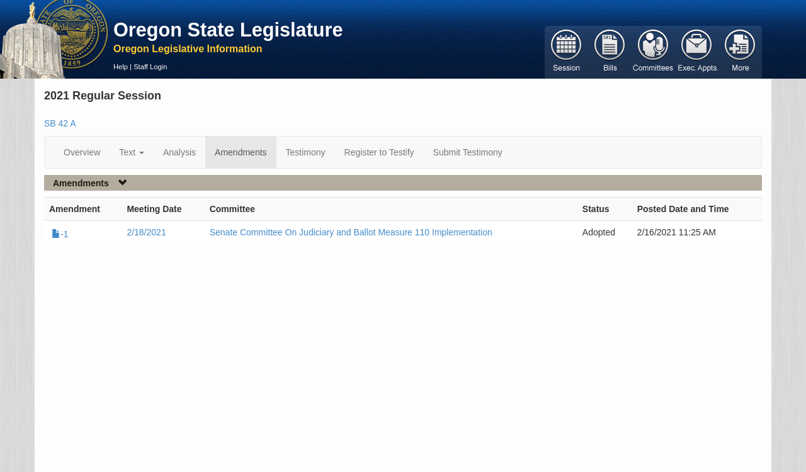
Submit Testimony (467, 152)
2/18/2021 (146, 232)
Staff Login (150, 66)
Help (120, 66)
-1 (60, 234)
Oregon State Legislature (228, 29)
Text (131, 152)
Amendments (240, 152)
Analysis (179, 152)
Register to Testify (379, 152)
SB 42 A (60, 123)
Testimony (306, 152)
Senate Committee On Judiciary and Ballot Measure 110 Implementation (351, 232)
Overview (82, 152)
